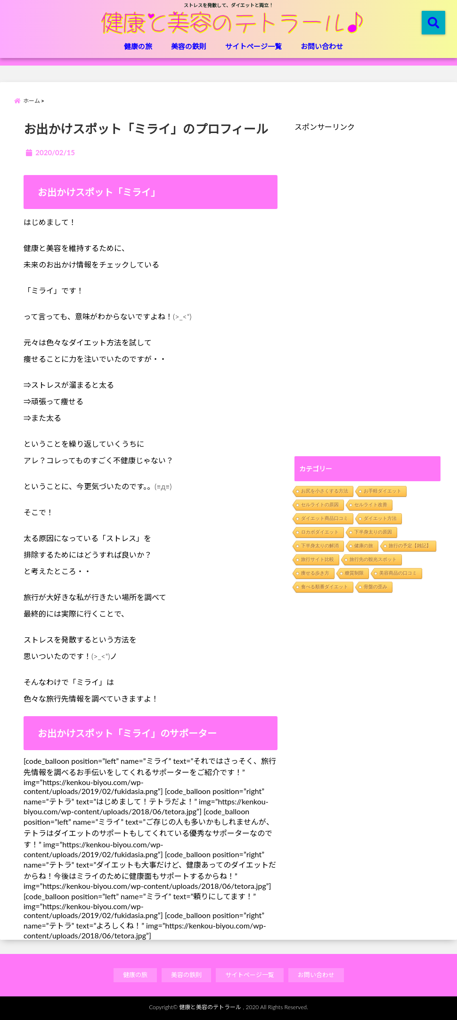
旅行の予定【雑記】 (410, 545)
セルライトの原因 (320, 504)
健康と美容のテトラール (210, 1007)
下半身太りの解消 (320, 545)
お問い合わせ (322, 46)
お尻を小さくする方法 (324, 490)
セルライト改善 (370, 504)
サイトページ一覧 (253, 46)
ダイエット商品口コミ (324, 518)
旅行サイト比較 (317, 559)
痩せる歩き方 (315, 573)
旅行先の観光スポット (373, 559)
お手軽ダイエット (382, 490)
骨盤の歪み (375, 586)
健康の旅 (138, 46)
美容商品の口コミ (398, 573)
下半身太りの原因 (373, 532)
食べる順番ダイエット (324, 586)
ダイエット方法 (380, 518)
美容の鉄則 (188, 46)
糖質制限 (354, 573)
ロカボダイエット (320, 532)
